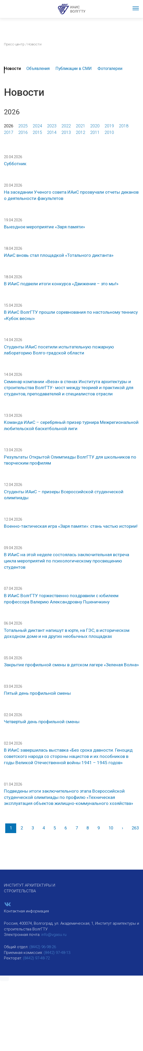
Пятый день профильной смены (37, 693)
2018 (123, 125)
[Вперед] (122, 828)
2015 (37, 132)
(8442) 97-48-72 (36, 958)
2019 (109, 125)
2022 (66, 125)
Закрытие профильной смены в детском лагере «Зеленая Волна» (71, 664)
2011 (95, 132)
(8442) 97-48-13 (57, 952)
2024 (37, 125)
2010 (109, 132)
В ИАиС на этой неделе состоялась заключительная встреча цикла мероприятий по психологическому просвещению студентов (66, 560)
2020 (95, 125)
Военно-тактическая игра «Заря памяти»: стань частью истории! (71, 526)
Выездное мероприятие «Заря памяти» (44, 226)
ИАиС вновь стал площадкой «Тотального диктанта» (58, 255)
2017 (8, 132)
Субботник (15, 163)
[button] (4, 978)
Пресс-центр (14, 44)
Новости (12, 68)
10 (110, 828)
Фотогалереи (110, 68)
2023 (51, 125)
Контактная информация (26, 911)
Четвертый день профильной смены (41, 721)
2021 (80, 125)
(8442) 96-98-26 (42, 947)
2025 (23, 125)
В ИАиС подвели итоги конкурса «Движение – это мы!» (61, 283)
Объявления (38, 68)
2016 (23, 132)
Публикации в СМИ (73, 68)
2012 (80, 132)
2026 (8, 125)
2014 (51, 132)
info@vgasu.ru (53, 934)
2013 (66, 132)
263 (135, 828)
